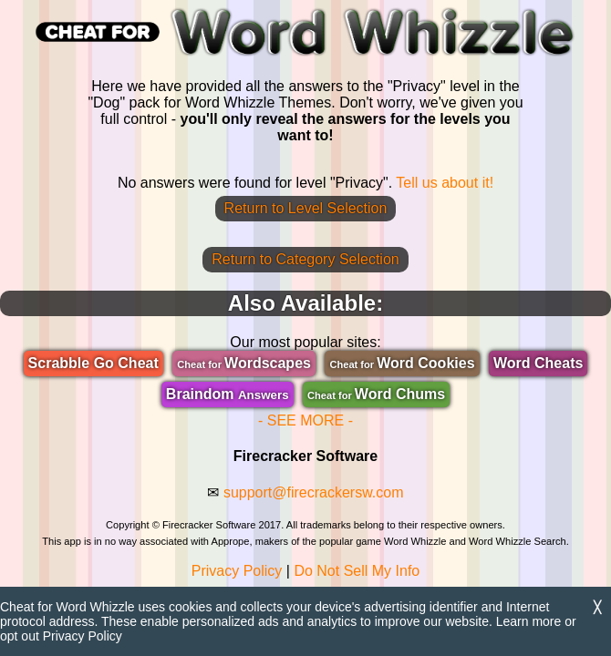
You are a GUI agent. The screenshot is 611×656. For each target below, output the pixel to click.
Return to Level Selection (306, 208)
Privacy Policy (237, 571)
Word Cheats (538, 363)
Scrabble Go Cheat (93, 363)
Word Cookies (401, 363)
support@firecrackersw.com (313, 492)
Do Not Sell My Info (356, 571)
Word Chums (376, 394)
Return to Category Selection (305, 259)
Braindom (227, 394)
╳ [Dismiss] (597, 607)
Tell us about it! (444, 182)
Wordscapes (244, 363)
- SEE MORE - (305, 420)
